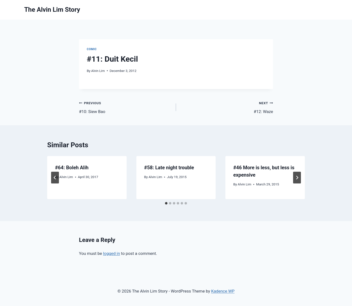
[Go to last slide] (55, 177)
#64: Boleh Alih (71, 167)
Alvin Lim (98, 71)
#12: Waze (226, 107)
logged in (111, 253)
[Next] (297, 177)
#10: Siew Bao (125, 107)
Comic (92, 49)
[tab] (166, 203)
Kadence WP (223, 291)
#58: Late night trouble (169, 167)
